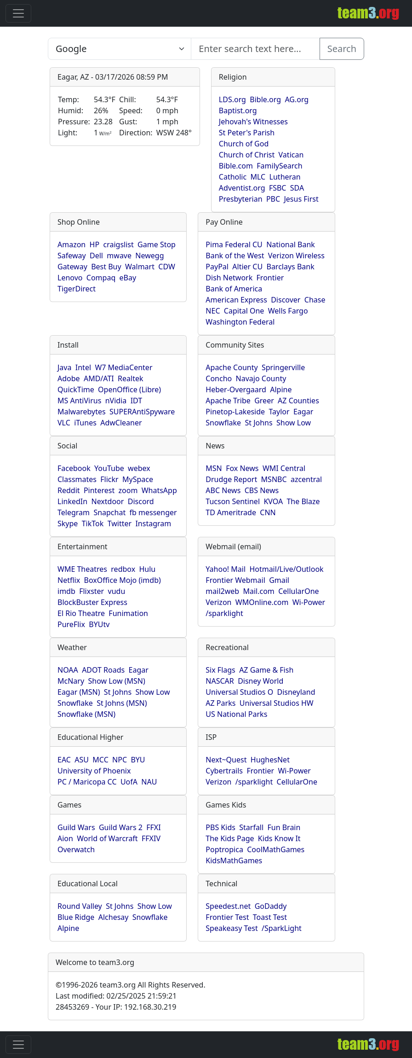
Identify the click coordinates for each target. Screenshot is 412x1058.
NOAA (67, 670)
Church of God (244, 144)
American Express (236, 300)
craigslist (118, 244)
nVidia (116, 400)
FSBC (277, 188)
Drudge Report (231, 479)
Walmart (139, 267)
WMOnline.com (262, 602)
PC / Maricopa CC (87, 782)
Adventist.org (242, 188)
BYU (138, 760)
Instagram (153, 523)
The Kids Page (230, 838)
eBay (128, 278)
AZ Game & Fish (266, 670)
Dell (96, 255)
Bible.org (265, 99)
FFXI (153, 827)
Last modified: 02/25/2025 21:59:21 (116, 996)
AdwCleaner (121, 423)
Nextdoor (107, 501)
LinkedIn (72, 501)
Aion (65, 838)
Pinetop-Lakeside (235, 412)
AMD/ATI (99, 378)
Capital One (244, 311)
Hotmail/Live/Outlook (286, 569)
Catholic (232, 177)
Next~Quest (226, 760)
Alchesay (113, 917)
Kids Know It (279, 838)
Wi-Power (308, 602)
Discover (285, 300)
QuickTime (75, 389)
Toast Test (270, 917)
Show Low (293, 423)
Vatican (291, 155)
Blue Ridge (75, 917)
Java (64, 367)
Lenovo (69, 278)
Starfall (251, 827)
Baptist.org (238, 110)
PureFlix (71, 624)
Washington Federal (240, 322)
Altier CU (247, 267)
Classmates (77, 479)
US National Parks (236, 714)
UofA (128, 782)
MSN (214, 468)
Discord (141, 501)
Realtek (130, 378)
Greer (264, 400)
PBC (273, 199)
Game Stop (156, 244)
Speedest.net (228, 906)
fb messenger (153, 512)
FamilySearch (279, 166)
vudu (117, 591)
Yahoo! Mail (226, 569)
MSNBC (274, 479)
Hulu (147, 569)
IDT (137, 400)
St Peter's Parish (247, 133)
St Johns (258, 423)
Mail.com (258, 591)
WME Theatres (82, 569)
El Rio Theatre (81, 613)
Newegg (149, 255)
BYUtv (99, 624)
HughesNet (270, 760)
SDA (297, 188)
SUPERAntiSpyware (142, 412)
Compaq (100, 278)
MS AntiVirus (79, 400)
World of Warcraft (107, 838)
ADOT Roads (103, 670)
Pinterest (99, 490)
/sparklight (224, 613)
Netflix (68, 580)
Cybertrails (224, 771)
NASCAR (220, 681)
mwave (119, 255)
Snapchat (109, 512)
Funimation (128, 613)
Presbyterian (241, 199)
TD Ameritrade (231, 512)
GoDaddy (271, 906)
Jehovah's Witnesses (253, 121)
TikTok (93, 523)
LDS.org (232, 99)
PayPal (217, 267)
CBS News (262, 490)
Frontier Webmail (235, 580)
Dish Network (229, 278)
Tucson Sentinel (233, 501)
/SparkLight (282, 928)
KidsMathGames (234, 860)
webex (139, 468)
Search (341, 48)
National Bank (290, 244)
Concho (219, 378)
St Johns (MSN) (122, 703)
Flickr (109, 479)
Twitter (120, 523)
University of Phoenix (94, 771)
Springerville (283, 367)
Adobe (68, 378)
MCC (100, 760)
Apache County (232, 367)
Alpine (281, 389)
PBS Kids (220, 827)
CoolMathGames (275, 849)
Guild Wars (76, 827)
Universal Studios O (239, 692)
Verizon (218, 602)
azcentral (306, 479)
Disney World (260, 681)
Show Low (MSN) (116, 681)
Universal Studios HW (277, 703)
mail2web (222, 591)
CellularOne (298, 591)
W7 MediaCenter (123, 367)
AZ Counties (298, 400)
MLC (258, 177)
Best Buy (106, 267)
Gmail (279, 580)
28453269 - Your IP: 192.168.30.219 (116, 1007)
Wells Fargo (288, 311)
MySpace (137, 479)
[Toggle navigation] (18, 13)
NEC (213, 311)
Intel (83, 367)
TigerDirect (76, 289)
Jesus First (301, 199)
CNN (267, 512)
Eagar (303, 412)
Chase (315, 300)
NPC (119, 760)
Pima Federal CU (234, 244)
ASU (81, 760)
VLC (63, 423)
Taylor (279, 412)
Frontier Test (227, 917)
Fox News (242, 468)
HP (95, 244)
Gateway (72, 267)
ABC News (223, 490)
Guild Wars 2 (121, 827)
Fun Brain (283, 827)
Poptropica (224, 849)
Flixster (91, 591)
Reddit (68, 490)
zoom (128, 490)
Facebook (74, 468)
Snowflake (223, 423)
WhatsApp (159, 490)
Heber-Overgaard (236, 389)
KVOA (273, 501)
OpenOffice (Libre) (129, 389)
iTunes (85, 423)
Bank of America (234, 289)
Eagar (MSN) (78, 692)
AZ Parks (220, 703)
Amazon (71, 244)
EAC (64, 760)
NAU (149, 782)
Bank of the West (235, 255)
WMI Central (284, 468)
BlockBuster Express (92, 602)
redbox (123, 569)
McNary (70, 681)
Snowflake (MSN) (86, 714)
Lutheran (285, 177)
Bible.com (236, 166)
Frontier (270, 278)
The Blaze (303, 501)
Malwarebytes (81, 412)
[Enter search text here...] (119, 49)
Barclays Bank (290, 267)
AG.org (297, 99)
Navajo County (261, 378)
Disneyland (296, 692)
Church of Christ (247, 155)
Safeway (71, 255)
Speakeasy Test (232, 928)
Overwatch (76, 849)
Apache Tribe (228, 400)
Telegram (73, 512)
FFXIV (151, 838)
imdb (66, 591)
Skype (67, 523)
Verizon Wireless (296, 255)
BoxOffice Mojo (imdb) (122, 580)
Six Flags (220, 670)
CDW (166, 267)
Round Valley (79, 906)
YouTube (109, 468)
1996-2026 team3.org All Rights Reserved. (131, 985)
